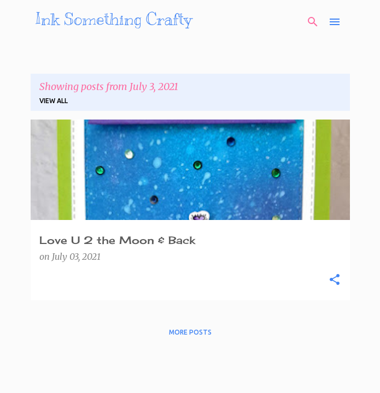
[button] (334, 280)
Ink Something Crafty (113, 19)
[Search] (312, 22)
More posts (190, 332)
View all (53, 100)
